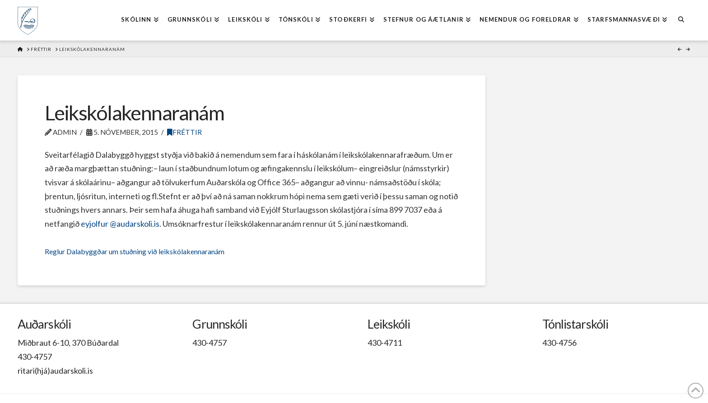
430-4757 (35, 357)
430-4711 (385, 343)
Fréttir (184, 132)
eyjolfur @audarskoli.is (120, 224)
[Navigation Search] (680, 20)
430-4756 (559, 343)
